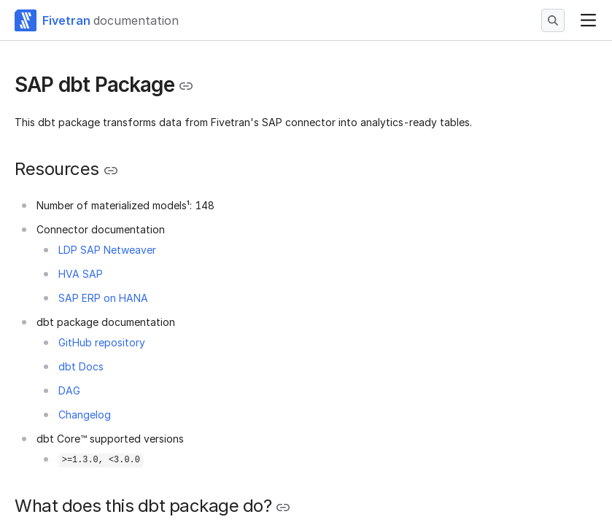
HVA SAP (80, 274)
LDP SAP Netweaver (107, 250)
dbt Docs (81, 366)
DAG (69, 390)
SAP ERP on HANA (103, 298)
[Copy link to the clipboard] (186, 86)
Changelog (84, 414)
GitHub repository (101, 342)
